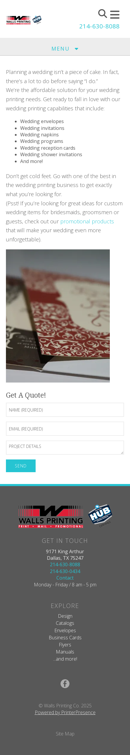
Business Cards (65, 637)
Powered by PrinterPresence (65, 712)
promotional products (87, 221)
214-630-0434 (65, 571)
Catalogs (65, 623)
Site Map (65, 733)
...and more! (65, 659)
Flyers (65, 644)
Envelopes (65, 630)
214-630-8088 (99, 26)
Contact (65, 578)
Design (65, 616)
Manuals (65, 651)
